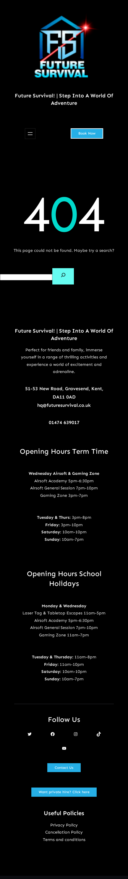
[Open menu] (30, 133)
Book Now (86, 133)
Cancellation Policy (64, 832)
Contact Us (64, 768)
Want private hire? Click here (64, 792)
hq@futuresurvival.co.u (62, 405)
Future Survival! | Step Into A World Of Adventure (64, 99)
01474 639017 (64, 422)
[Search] (63, 276)
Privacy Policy (64, 825)
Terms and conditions (64, 839)
